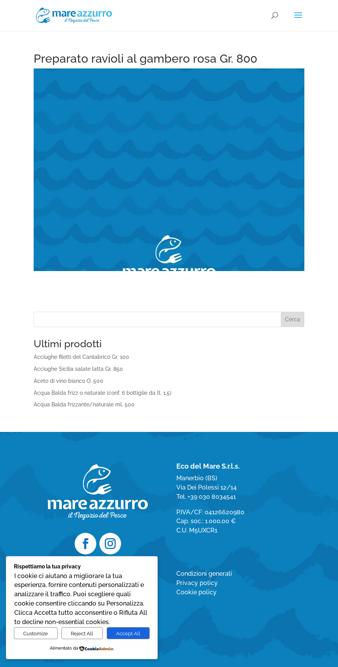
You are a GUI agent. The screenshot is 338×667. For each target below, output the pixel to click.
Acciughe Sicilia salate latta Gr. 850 (78, 369)
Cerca (292, 319)
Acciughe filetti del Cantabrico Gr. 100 (81, 357)
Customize (35, 633)
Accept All (128, 633)
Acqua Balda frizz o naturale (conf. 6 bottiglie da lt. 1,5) (102, 393)
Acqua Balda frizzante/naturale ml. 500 (84, 404)
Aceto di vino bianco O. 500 (68, 381)
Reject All (82, 633)
